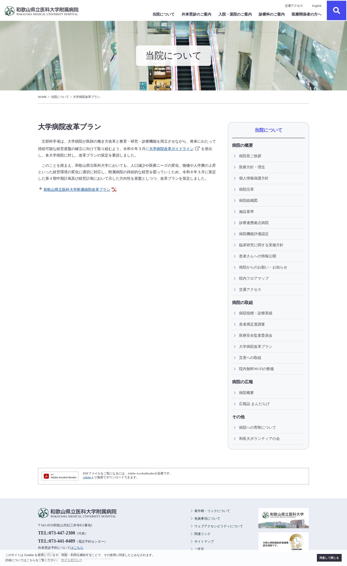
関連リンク (202, 534)
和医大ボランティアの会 (259, 439)
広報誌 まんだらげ (254, 404)
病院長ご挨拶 (250, 156)
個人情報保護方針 (254, 178)
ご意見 (199, 549)
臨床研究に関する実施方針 (261, 245)
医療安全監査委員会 (255, 335)
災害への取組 (250, 358)
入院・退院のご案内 (235, 14)
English (317, 5)
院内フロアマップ (254, 278)
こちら (78, 548)
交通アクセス (294, 5)
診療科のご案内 (272, 14)
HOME (42, 97)
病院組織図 (248, 200)
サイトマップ (204, 541)
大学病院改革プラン (86, 97)
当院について (163, 14)
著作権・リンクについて (212, 511)
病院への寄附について (257, 427)
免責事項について (207, 518)
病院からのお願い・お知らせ (263, 267)
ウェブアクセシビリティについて (218, 526)
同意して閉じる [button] (329, 557)
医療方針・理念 (252, 167)
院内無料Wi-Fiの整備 (256, 369)
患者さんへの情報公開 (257, 256)
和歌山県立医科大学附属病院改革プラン (81, 190)
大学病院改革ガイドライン (175, 149)
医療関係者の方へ (306, 14)
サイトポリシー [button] (71, 560)
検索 (336, 10)
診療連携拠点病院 (254, 223)
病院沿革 (246, 189)
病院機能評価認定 (254, 234)
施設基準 (246, 212)
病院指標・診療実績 (255, 313)
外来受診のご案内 (196, 14)
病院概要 (246, 393)
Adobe (87, 477)
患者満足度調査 (252, 324)
